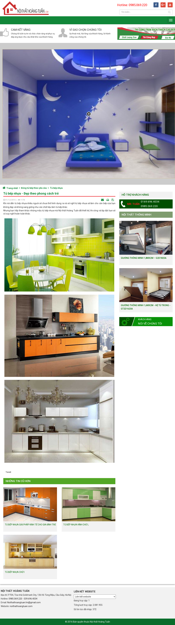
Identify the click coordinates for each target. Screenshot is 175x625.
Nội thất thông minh (136, 214)
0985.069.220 (15, 598)
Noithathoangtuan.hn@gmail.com (24, 602)
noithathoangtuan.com (21, 606)
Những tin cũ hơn (18, 481)
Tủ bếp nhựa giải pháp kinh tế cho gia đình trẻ (30, 524)
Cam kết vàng (20, 29)
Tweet (8, 472)
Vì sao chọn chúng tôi (85, 29)
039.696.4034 (30, 598)
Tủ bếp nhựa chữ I (14, 572)
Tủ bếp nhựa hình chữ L (76, 524)
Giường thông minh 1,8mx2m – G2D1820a (143, 258)
